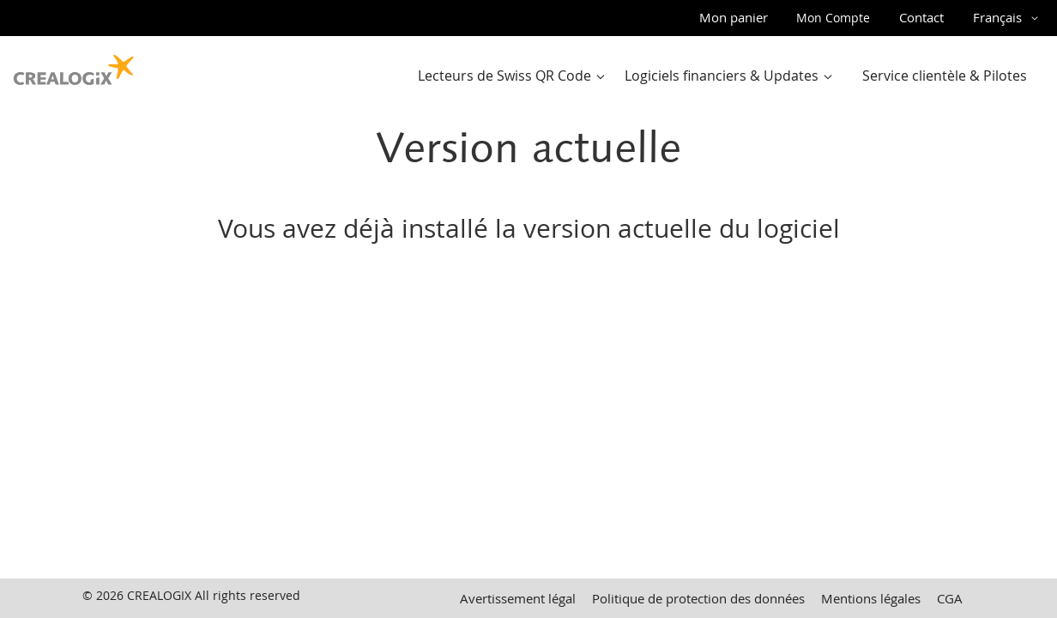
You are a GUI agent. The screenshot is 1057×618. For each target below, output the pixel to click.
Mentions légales (871, 598)
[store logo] (74, 66)
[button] (1008, 18)
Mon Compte (833, 17)
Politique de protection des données (698, 598)
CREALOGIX (159, 595)
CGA (950, 598)
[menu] (727, 76)
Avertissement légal (518, 598)
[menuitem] (515, 76)
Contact (921, 17)
